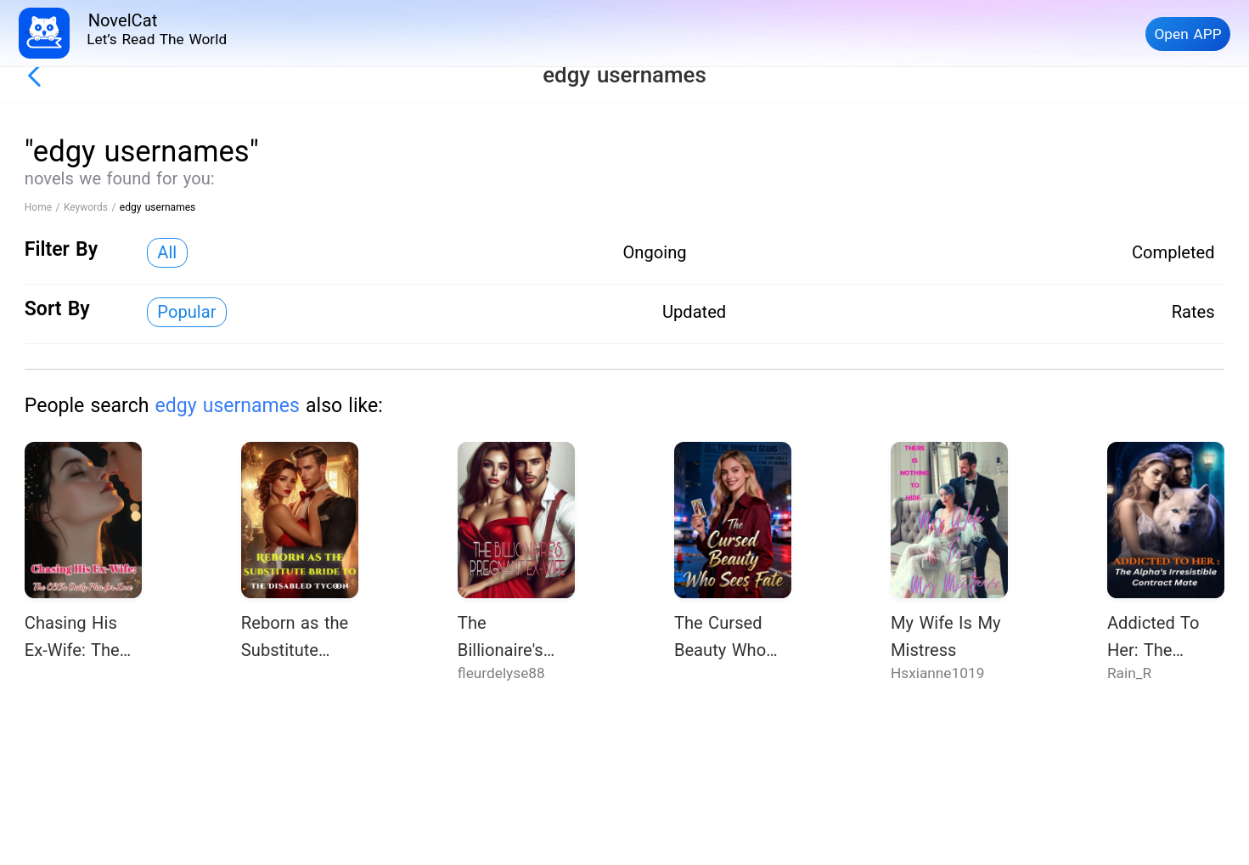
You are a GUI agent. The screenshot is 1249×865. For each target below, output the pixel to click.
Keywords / (92, 207)
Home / (44, 207)
